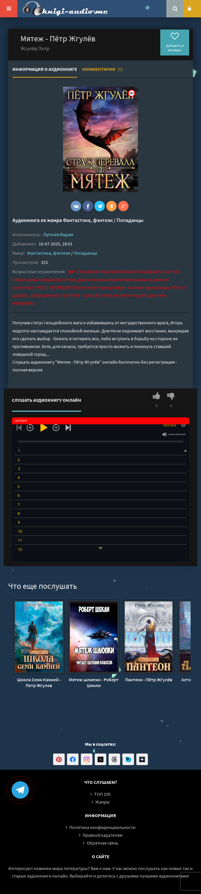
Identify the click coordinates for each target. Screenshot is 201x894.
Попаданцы (130, 220)
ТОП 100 (102, 794)
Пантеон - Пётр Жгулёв (148, 679)
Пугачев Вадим (58, 234)
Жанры (102, 802)
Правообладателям (102, 835)
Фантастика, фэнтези (88, 220)
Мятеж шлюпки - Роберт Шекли (94, 682)
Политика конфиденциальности (102, 827)
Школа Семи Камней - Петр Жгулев (39, 682)
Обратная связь (102, 843)
